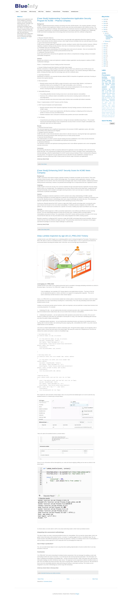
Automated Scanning (45, 573)
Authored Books (56, 11)
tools (113, 116)
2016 (104, 47)
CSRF (109, 81)
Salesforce (48, 11)
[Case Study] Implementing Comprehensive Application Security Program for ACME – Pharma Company (64, 19)
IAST (114, 107)
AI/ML (104, 73)
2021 (104, 27)
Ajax (110, 89)
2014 (104, 51)
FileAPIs (108, 107)
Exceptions (104, 107)
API (102, 102)
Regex (113, 110)
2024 (104, 23)
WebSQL (107, 100)
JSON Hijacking (108, 109)
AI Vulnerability (108, 90)
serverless (58, 573)
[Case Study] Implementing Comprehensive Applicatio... (108, 36)
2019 (104, 31)
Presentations (66, 11)
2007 (104, 66)
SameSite (103, 113)
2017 (104, 45)
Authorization (104, 103)
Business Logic (111, 103)
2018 (104, 43)
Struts (106, 115)
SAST (113, 80)
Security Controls (110, 84)
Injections (103, 109)
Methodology (112, 99)
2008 (104, 64)
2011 (104, 58)
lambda (54, 573)
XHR (103, 90)
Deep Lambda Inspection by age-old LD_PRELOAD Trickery (62, 236)
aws (51, 573)
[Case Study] (44, 164)
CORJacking (104, 105)
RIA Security (109, 110)
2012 (104, 56)
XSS (108, 93)
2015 (104, 50)
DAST (48, 229)
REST (106, 110)
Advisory (109, 94)
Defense (113, 105)
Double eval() (105, 106)
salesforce (104, 87)
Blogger (77, 593)
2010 (104, 60)
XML (114, 115)
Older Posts (95, 579)
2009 (104, 62)
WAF (112, 115)
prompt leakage (109, 116)
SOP (114, 112)
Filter (111, 107)
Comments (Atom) (48, 581)
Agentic (106, 102)
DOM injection (105, 91)
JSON (113, 89)
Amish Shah (112, 102)
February (107, 41)
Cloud (113, 90)
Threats (109, 115)
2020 (104, 29)
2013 (104, 53)
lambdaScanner (74, 11)
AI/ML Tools (40, 11)
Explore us (23, 38)
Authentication (108, 96)
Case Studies (24, 11)
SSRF (113, 91)
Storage (103, 115)
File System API (108, 97)
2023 (104, 25)
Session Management (110, 113)
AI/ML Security (32, 11)
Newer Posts (41, 579)
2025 (104, 21)
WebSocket (112, 100)
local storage (104, 116)
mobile (110, 93)
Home (17, 11)
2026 (104, 19)
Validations (104, 93)
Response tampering (106, 112)
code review (105, 83)
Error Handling (112, 106)
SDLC (111, 112)
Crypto (109, 105)
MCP (110, 91)
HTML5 (113, 77)
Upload (103, 100)
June (106, 33)
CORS (106, 81)
